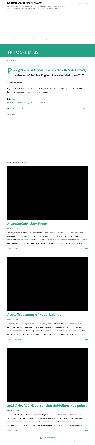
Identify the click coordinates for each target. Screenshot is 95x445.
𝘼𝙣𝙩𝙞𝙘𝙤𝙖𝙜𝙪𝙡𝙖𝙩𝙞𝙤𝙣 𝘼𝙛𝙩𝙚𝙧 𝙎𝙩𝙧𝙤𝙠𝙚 (27, 223)
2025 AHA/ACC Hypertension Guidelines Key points (47, 405)
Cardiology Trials (18, 108)
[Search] (79, 3)
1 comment (16, 248)
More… (77, 39)
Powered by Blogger (47, 438)
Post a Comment (18, 339)
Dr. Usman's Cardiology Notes (24, 3)
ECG (25, 39)
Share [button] (84, 108)
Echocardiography (12, 39)
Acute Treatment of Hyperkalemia (34, 314)
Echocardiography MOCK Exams (49, 39)
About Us (66, 39)
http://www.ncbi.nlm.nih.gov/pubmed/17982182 (27, 102)
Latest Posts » (83, 248)
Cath (32, 39)
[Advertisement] (47, 23)
